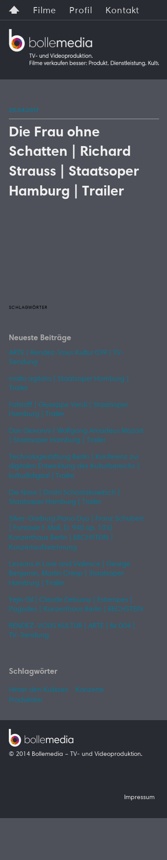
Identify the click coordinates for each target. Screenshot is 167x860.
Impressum (139, 798)
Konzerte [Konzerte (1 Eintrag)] (90, 690)
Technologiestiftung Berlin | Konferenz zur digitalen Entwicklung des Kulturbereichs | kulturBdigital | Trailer (74, 467)
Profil (80, 11)
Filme (44, 11)
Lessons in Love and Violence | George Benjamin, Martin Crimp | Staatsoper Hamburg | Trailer (69, 574)
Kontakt (123, 11)
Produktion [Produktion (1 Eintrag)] (25, 700)
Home (14, 8)
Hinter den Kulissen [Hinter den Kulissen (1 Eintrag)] (38, 690)
